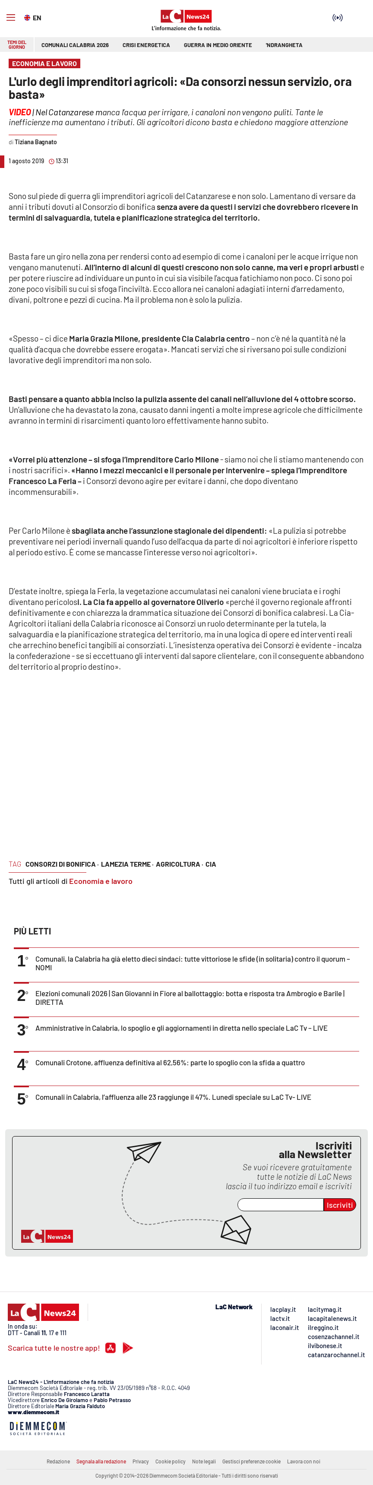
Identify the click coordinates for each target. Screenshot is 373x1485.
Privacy (141, 1461)
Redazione (58, 1461)
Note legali (204, 1461)
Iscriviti (340, 1205)
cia (210, 864)
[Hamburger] (10, 17)
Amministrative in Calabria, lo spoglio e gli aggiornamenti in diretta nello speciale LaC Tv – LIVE (181, 1027)
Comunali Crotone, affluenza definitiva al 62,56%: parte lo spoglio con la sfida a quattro (170, 1062)
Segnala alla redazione (101, 1461)
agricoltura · (179, 864)
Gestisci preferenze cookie (251, 1461)
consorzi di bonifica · (62, 864)
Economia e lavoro (101, 881)
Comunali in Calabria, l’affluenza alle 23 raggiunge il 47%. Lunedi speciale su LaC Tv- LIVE (173, 1096)
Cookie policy (170, 1461)
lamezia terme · (127, 864)
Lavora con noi (303, 1461)
